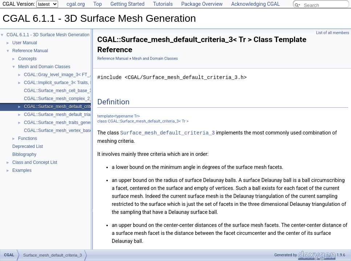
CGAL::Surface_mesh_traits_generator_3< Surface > (75, 122)
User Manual (24, 42)
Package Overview (202, 4)
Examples (22, 170)
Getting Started (127, 4)
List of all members (332, 32)
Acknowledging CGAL (255, 4)
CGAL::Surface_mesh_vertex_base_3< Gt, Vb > (70, 130)
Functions (27, 138)
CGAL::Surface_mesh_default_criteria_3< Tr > (69, 106)
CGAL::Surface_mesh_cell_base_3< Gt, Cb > (68, 90)
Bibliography (24, 154)
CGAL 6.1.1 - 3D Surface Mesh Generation (48, 34)
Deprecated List (27, 146)
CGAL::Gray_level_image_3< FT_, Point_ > (66, 74)
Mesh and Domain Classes (44, 66)
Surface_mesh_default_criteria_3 (167, 132)
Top (97, 4)
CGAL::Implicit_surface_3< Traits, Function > (67, 82)
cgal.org (75, 4)
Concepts (27, 58)
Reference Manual (30, 50)
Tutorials (163, 4)
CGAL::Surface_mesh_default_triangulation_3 (68, 114)
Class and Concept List (34, 162)
